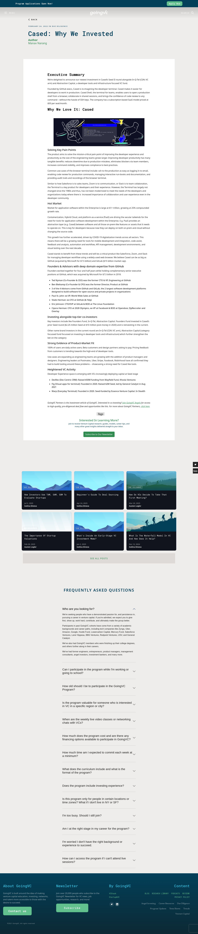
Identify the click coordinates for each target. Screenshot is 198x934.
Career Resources (166, 904)
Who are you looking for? (78, 609)
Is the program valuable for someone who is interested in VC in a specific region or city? (97, 704)
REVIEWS (186, 894)
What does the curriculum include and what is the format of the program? (93, 770)
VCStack (112, 894)
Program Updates (158, 909)
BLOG (147, 894)
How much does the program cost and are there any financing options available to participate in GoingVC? (96, 737)
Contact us (17, 911)
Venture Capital (182, 914)
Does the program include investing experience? (93, 785)
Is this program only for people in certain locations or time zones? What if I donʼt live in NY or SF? (95, 800)
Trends (186, 909)
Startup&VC (114, 897)
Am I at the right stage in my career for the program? (95, 828)
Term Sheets (174, 909)
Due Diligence (183, 904)
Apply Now (174, 3)
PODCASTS (175, 894)
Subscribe (72, 908)
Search (185, 13)
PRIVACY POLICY (182, 897)
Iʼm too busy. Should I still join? (82, 815)
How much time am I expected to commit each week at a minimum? (97, 754)
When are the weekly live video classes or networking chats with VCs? (96, 721)
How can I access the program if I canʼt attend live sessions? (94, 860)
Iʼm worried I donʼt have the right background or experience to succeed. (92, 843)
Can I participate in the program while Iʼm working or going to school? (95, 671)
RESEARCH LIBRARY (160, 894)
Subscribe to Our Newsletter (99, 434)
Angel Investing (148, 904)
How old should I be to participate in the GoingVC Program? (93, 687)
